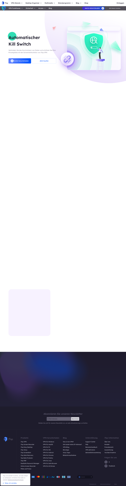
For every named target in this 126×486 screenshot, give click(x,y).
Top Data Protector (27, 458)
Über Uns (107, 442)
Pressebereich (108, 447)
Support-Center (90, 442)
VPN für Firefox (48, 458)
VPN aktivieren (90, 450)
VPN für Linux (47, 461)
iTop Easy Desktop (26, 447)
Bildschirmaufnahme (69, 455)
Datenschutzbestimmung (15, 480)
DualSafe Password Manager (30, 463)
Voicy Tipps (66, 452)
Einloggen (120, 3)
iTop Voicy (24, 450)
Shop (86, 3)
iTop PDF (23, 461)
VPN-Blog (66, 447)
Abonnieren (75, 419)
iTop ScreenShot (26, 452)
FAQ (86, 444)
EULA (115, 484)
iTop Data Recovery (27, 455)
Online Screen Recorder (28, 466)
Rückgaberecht (92, 484)
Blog (50, 8)
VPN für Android (48, 452)
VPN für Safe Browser (50, 463)
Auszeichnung (108, 450)
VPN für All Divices (49, 466)
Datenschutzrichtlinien (105, 484)
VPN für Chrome (48, 455)
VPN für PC (46, 447)
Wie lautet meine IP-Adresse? (72, 444)
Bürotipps (66, 450)
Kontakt (106, 444)
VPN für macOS (48, 444)
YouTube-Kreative (110, 452)
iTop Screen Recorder (27, 444)
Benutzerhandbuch (91, 447)
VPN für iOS (47, 450)
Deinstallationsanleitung (93, 452)
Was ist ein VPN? (68, 442)
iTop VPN (24, 442)
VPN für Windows (48, 442)
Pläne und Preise (26, 469)
